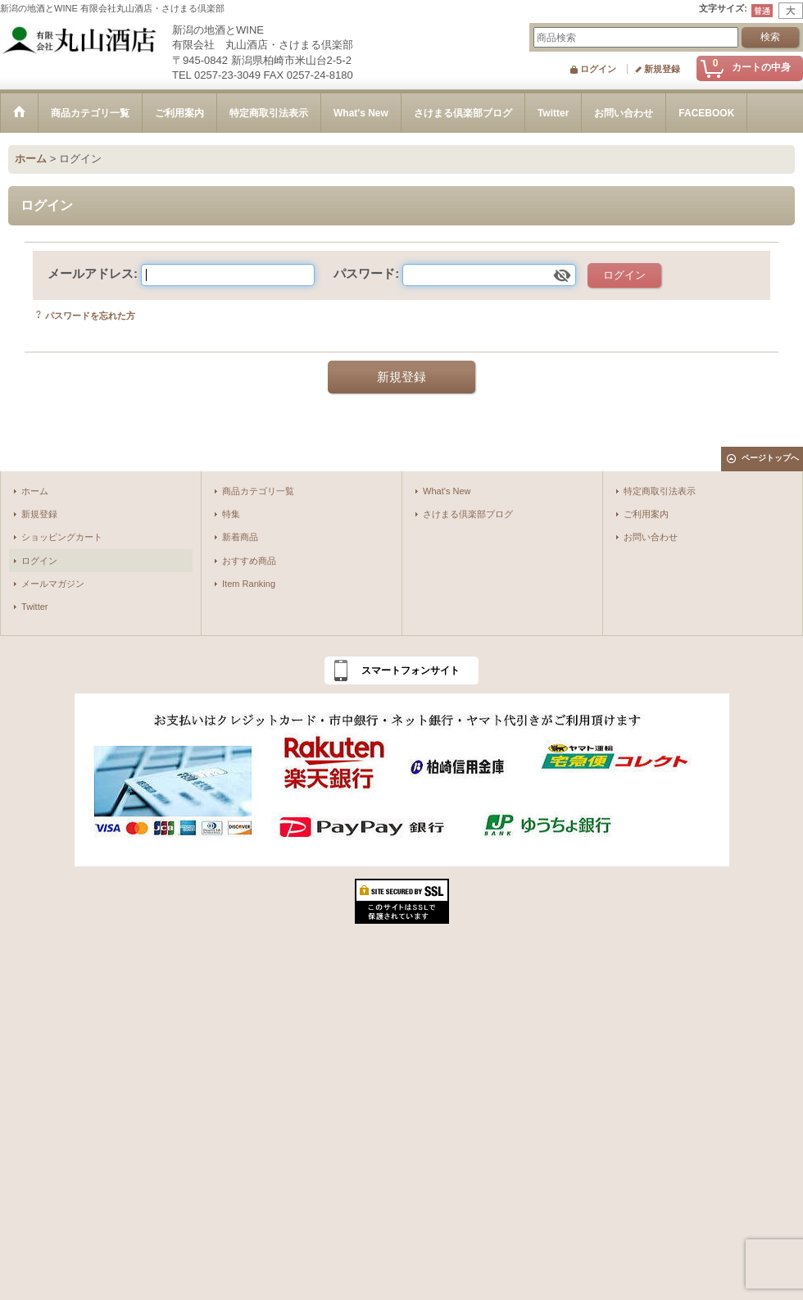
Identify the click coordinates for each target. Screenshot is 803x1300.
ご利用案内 (646, 514)
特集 (231, 514)
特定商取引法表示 (660, 491)
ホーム (34, 491)
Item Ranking (248, 584)
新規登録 (662, 69)
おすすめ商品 (249, 561)
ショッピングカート (61, 537)
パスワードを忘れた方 (90, 315)
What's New (447, 491)
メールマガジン (52, 584)
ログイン (598, 69)
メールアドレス (91, 273)
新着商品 (240, 537)
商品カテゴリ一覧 (258, 491)
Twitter (34, 606)
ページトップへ (770, 457)
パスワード (364, 273)
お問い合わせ (651, 537)
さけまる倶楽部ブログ (468, 514)
